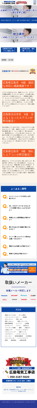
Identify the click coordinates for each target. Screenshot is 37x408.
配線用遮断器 (9, 323)
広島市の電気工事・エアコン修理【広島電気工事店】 (14, 402)
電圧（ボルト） (9, 321)
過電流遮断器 (19, 336)
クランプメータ (9, 338)
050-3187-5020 (18, 376)
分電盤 (27, 323)
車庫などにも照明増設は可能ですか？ (20, 218)
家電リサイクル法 (10, 315)
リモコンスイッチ (10, 332)
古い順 (11, 60)
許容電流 (28, 336)
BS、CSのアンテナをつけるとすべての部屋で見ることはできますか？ (20, 208)
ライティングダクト (22, 330)
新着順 (4, 60)
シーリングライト (23, 338)
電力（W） (19, 319)
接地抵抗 (13, 340)
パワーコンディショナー (12, 317)
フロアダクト (9, 334)
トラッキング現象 (10, 327)
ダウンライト (9, 319)
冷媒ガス (27, 327)
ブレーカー (8, 336)
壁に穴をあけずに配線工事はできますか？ (20, 228)
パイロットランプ (21, 334)
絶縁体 (25, 317)
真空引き (26, 325)
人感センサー (9, 330)
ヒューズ (19, 323)
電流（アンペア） (23, 321)
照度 (6, 340)
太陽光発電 (23, 340)
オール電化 (22, 315)
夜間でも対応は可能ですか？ (18, 253)
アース (18, 325)
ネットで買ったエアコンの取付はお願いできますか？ (20, 238)
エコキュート (9, 325)
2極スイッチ (22, 332)
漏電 (20, 327)
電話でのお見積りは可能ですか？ (20, 246)
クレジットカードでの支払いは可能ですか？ (20, 197)
